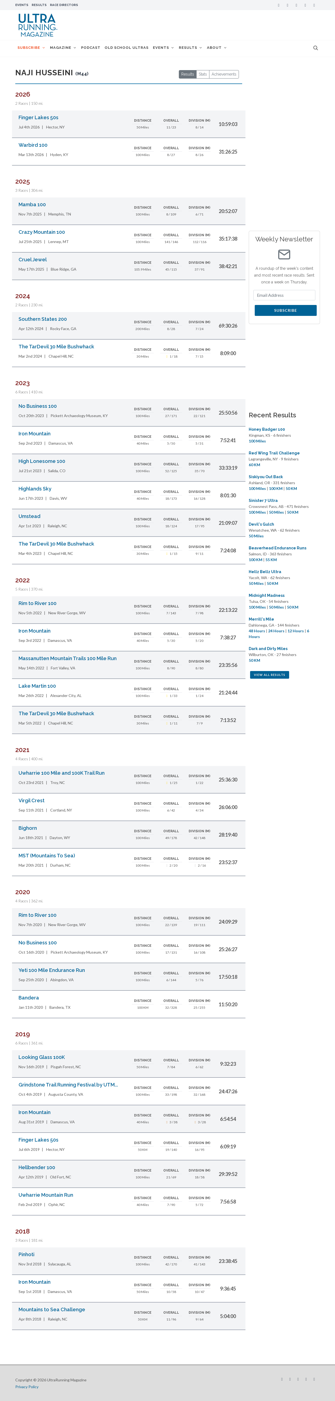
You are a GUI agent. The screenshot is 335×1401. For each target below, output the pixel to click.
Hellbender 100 (37, 1167)
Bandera (29, 998)
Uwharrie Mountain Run (46, 1195)
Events (21, 5)
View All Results (269, 674)
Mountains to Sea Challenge (52, 1309)
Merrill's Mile (261, 619)
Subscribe (285, 310)
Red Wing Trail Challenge (274, 453)
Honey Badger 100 (267, 429)
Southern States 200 (43, 319)
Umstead (29, 516)
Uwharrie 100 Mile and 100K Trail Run (62, 773)
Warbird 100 (33, 145)
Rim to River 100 (38, 603)
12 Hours (295, 630)
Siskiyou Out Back (266, 477)
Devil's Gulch (261, 524)
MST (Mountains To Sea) (47, 855)
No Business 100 (38, 406)
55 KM (271, 559)
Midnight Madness (266, 595)
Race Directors (64, 5)
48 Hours (257, 630)
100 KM (276, 488)
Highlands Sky (35, 489)
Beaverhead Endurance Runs (277, 548)
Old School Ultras (133, 48)
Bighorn (28, 828)
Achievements (224, 74)
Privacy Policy (26, 1386)
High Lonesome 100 (42, 461)
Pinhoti (26, 1254)
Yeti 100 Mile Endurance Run (52, 970)
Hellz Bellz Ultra (265, 572)
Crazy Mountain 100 (42, 232)
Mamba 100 (32, 204)
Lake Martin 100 (37, 686)
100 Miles (257, 441)
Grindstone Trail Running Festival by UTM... (68, 1085)
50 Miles (276, 512)
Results (39, 5)
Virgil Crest (32, 800)
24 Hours (276, 630)
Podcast (95, 48)
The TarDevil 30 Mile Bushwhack (56, 346)
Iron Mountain (35, 433)
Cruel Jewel (33, 259)
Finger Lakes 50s (38, 117)
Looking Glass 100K (42, 1057)
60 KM (254, 464)
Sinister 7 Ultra (263, 500)
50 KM (291, 488)
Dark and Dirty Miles (268, 648)
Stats (203, 74)
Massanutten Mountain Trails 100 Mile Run (68, 658)
